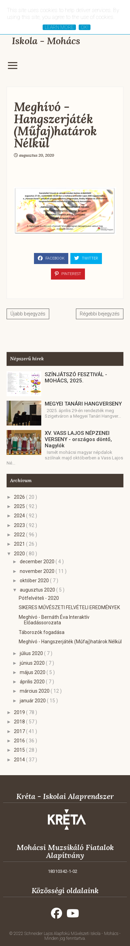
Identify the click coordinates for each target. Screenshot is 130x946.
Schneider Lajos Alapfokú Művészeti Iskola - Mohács (71, 933)
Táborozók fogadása (41, 632)
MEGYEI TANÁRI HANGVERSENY (83, 404)
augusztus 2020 (38, 590)
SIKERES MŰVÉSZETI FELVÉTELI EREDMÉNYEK (69, 607)
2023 (20, 525)
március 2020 (35, 691)
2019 (20, 712)
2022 (20, 534)
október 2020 (35, 580)
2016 (20, 740)
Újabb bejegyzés (27, 313)
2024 (20, 515)
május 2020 (33, 672)
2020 (20, 553)
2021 (20, 544)
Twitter (86, 258)
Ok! (84, 27)
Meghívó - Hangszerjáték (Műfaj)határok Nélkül (70, 641)
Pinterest (68, 273)
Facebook (51, 258)
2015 (20, 750)
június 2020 (33, 663)
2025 (20, 506)
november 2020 (37, 571)
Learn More (59, 27)
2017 (20, 731)
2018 (20, 721)
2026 (20, 497)
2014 (20, 759)
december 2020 (37, 561)
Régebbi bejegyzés (100, 313)
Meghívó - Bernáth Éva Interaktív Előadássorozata (54, 620)
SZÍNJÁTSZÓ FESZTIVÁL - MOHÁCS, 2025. (76, 377)
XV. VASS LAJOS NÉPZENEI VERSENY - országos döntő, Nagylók (78, 439)
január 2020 (33, 700)
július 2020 (32, 653)
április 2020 (33, 681)
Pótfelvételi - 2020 (39, 598)
